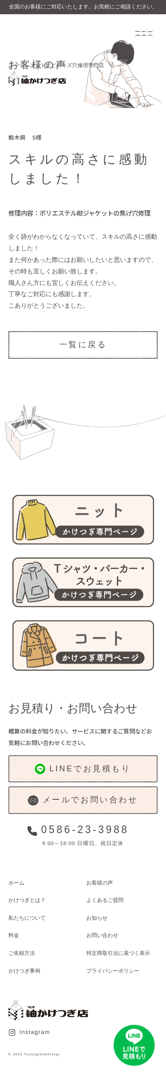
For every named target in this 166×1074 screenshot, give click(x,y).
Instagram (29, 1032)
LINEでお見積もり (83, 769)
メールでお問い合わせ (83, 800)
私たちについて (27, 918)
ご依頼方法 (21, 953)
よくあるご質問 (105, 900)
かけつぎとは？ (27, 900)
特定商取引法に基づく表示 (118, 953)
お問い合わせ (102, 935)
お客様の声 (99, 883)
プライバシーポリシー (112, 971)
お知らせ (97, 918)
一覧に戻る (83, 344)
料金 (13, 935)
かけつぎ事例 (24, 971)
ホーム (16, 883)
